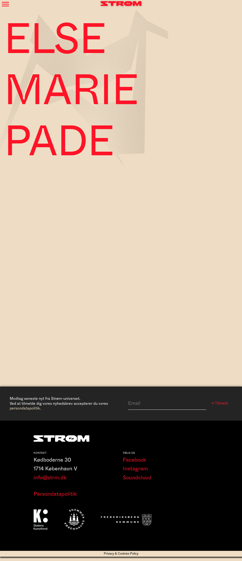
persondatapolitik (25, 408)
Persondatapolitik (55, 498)
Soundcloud (137, 481)
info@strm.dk (50, 481)
